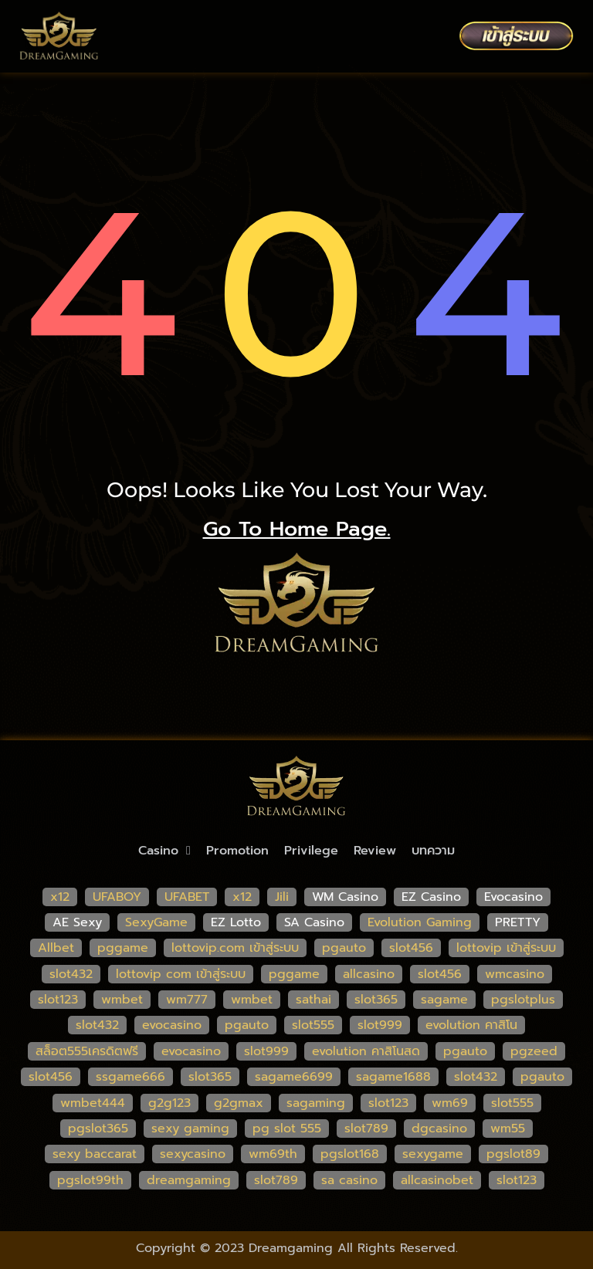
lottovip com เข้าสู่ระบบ (181, 974)
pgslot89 (513, 1154)
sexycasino (192, 1154)
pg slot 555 (286, 1128)
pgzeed (533, 1051)
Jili (282, 897)
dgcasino (439, 1128)
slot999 (379, 1025)
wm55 (507, 1128)
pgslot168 (349, 1154)
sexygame (432, 1154)
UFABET (186, 897)
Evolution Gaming (420, 922)
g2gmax (238, 1103)
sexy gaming (190, 1128)
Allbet (56, 948)
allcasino (369, 974)
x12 (59, 897)
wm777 (187, 999)
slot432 (71, 974)
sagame (444, 999)
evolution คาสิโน (471, 1025)
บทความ (433, 850)
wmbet (122, 999)
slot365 (376, 999)
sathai (313, 999)
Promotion (237, 850)
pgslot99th (90, 1180)
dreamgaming (189, 1180)
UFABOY (117, 897)
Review (375, 850)
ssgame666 (130, 1077)
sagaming (315, 1103)
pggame (122, 948)
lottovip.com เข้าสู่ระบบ (235, 948)
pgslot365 (98, 1128)
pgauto (344, 948)
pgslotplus (523, 999)
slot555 (313, 1025)
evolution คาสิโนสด (366, 1051)
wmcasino (514, 974)
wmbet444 (92, 1103)
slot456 (411, 948)
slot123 (58, 999)
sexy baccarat (95, 1154)
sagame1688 (393, 1077)
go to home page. (297, 528)
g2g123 (169, 1103)
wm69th (273, 1154)
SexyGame (156, 922)
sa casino (349, 1180)
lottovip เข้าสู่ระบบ (506, 948)
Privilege (311, 850)
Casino (164, 851)
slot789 (366, 1128)
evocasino (172, 1025)
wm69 (450, 1103)
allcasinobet (437, 1180)
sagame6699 (294, 1077)
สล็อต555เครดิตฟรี (87, 1051)
